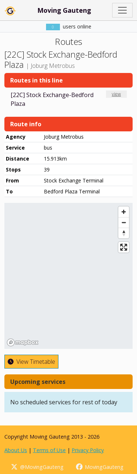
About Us (15, 450)
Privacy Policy (88, 450)
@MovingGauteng (37, 466)
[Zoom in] (123, 212)
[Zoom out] (123, 222)
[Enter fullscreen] (123, 247)
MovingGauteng (99, 466)
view (116, 94)
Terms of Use (49, 450)
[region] (68, 276)
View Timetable (31, 362)
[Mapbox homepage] (23, 342)
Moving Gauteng (64, 10)
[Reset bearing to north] (123, 233)
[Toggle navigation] (122, 10)
